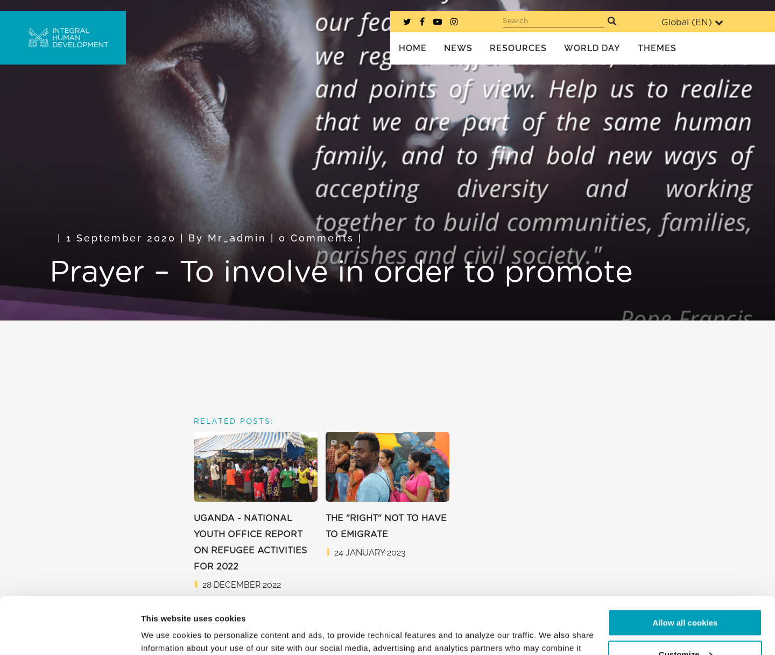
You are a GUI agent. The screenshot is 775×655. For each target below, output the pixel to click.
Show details (166, 633)
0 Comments (316, 238)
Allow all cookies (685, 566)
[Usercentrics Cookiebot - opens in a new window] (70, 634)
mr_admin (237, 238)
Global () (692, 22)
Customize (686, 597)
